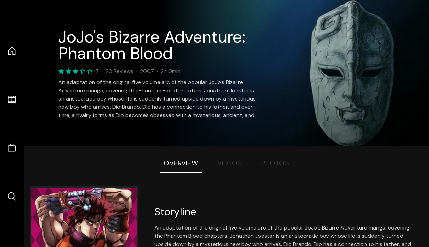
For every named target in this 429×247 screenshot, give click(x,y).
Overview (181, 162)
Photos (275, 162)
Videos (229, 162)
